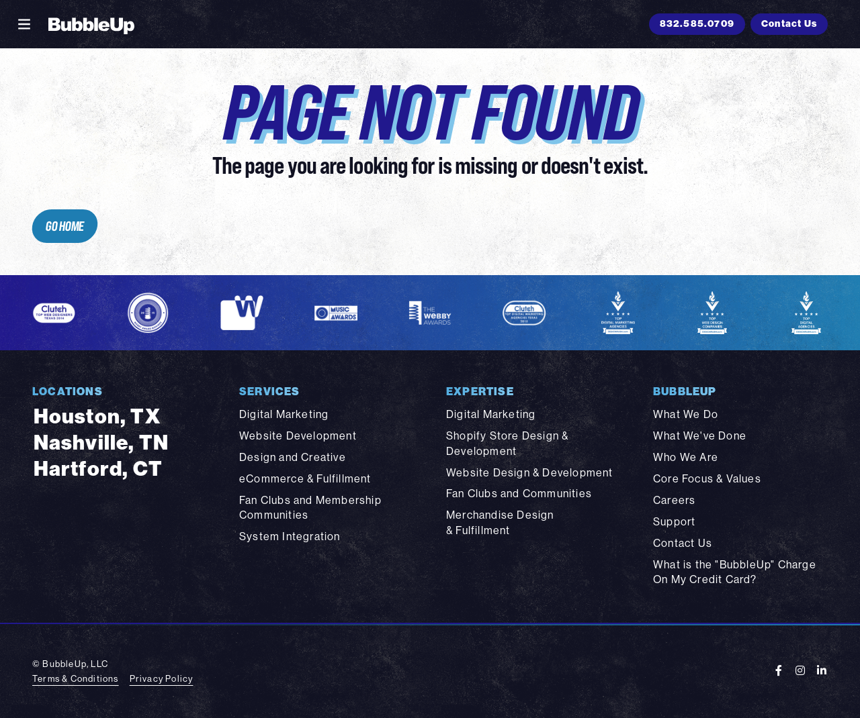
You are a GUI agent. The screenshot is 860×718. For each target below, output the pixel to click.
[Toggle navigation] (24, 24)
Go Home (64, 226)
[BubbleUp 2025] (91, 24)
